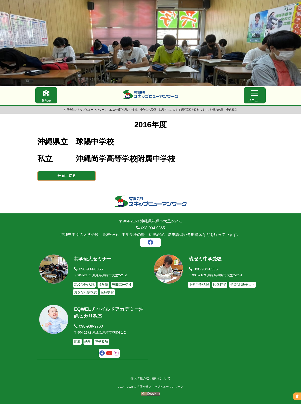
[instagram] (116, 354)
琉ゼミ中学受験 (205, 258)
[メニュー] (255, 95)
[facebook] (150, 243)
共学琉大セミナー (93, 258)
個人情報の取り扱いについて (150, 378)
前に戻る (66, 176)
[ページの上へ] (297, 396)
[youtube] (109, 354)
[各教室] (46, 95)
